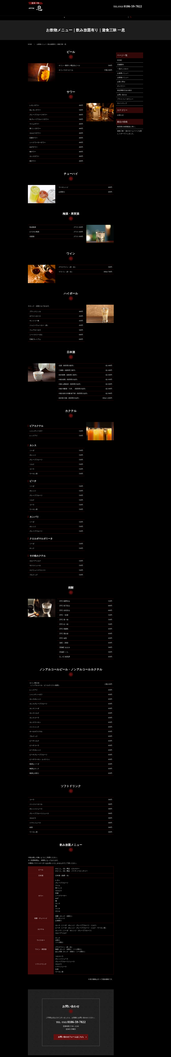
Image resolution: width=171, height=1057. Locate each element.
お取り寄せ (70, 16)
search (138, 16)
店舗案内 (94, 16)
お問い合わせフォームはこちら (71, 1035)
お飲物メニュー (122, 75)
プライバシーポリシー (125, 97)
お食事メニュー (122, 71)
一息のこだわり (122, 67)
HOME (36, 16)
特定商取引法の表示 (110, 16)
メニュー (58, 16)
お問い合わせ (127, 16)
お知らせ (120, 113)
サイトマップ (122, 101)
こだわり (47, 16)
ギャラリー (83, 16)
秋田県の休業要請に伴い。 (127, 124)
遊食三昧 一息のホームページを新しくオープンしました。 (129, 130)
